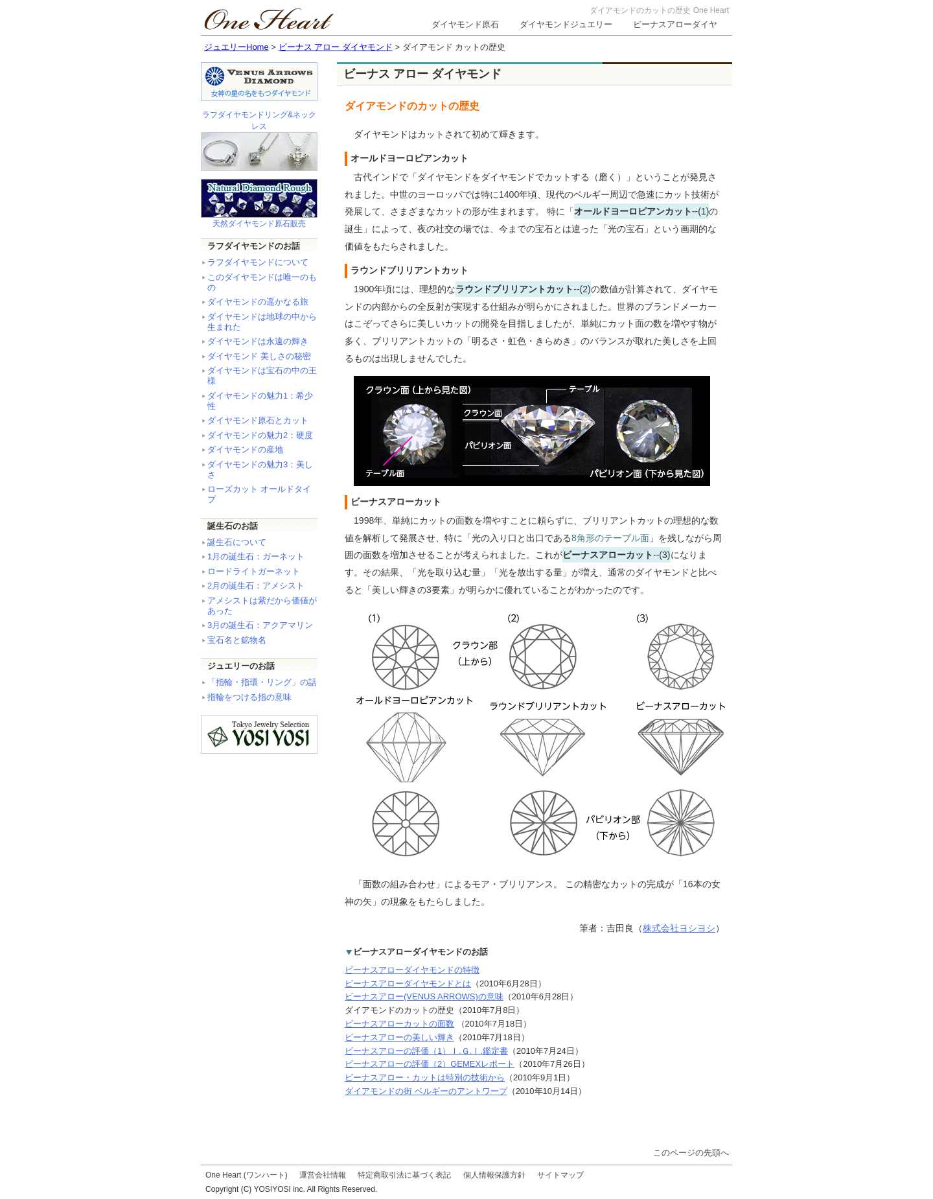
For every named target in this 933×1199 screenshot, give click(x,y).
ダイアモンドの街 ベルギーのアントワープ (426, 1091)
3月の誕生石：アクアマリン (260, 625)
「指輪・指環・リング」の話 (262, 682)
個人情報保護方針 (494, 1175)
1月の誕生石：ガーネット (256, 556)
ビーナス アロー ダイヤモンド (336, 47)
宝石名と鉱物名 (236, 640)
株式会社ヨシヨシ (679, 928)
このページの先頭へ (691, 1153)
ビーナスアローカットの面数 (399, 1024)
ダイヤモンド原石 (465, 24)
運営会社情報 (322, 1175)
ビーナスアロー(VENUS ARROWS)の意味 (424, 996)
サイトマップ (560, 1175)
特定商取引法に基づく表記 (404, 1175)
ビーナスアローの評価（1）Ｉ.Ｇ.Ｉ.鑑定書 (426, 1051)
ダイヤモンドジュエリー (566, 24)
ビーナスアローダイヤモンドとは (408, 983)
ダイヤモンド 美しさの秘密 (259, 356)
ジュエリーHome (236, 47)
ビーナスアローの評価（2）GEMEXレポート (429, 1064)
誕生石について (236, 542)
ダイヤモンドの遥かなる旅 (257, 302)
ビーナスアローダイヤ (675, 24)
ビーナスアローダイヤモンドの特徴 (412, 970)
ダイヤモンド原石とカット (257, 420)
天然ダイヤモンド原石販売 (259, 223)
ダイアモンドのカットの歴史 (399, 1010)
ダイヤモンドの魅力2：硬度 (260, 435)
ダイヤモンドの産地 (245, 449)
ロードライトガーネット (253, 571)
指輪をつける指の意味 (249, 697)
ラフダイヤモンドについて (257, 262)
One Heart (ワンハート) (246, 1175)
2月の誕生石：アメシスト (256, 585)
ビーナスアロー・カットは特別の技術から (425, 1077)
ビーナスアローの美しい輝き (399, 1037)
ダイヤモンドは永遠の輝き (257, 341)
